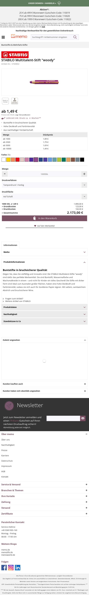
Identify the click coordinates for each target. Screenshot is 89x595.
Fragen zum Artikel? (13, 298)
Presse (4, 450)
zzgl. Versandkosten (22, 115)
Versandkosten (67, 576)
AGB (43, 27)
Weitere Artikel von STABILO (17, 301)
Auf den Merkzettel (44, 226)
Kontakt (4, 476)
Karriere (5, 455)
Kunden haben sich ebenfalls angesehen (21, 391)
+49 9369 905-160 (9, 530)
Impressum (6, 466)
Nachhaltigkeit (7, 445)
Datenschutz (7, 461)
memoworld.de (8, 555)
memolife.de (7, 552)
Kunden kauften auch (13, 384)
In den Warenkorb (45, 218)
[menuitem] (4, 37)
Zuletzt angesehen (11, 340)
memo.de (5, 549)
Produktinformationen (44, 262)
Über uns (5, 439)
